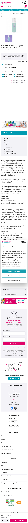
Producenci (4, 462)
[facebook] (12, 408)
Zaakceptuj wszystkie (14, 271)
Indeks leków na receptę (7, 469)
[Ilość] (5, 520)
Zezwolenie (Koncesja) (7, 492)
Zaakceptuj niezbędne (14, 280)
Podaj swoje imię (6, 330)
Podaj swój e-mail (6, 336)
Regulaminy (4, 443)
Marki (2, 465)
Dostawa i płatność (6, 476)
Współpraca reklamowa (7, 449)
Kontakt (3, 439)
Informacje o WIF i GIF (7, 495)
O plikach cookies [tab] (21, 246)
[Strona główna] (1, 13)
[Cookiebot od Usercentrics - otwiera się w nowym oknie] (20, 242)
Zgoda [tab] (4, 246)
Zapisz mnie (14, 343)
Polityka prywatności (6, 446)
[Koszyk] (24, 6)
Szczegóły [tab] (11, 246)
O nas (2, 436)
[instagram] (15, 408)
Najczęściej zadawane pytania (9, 483)
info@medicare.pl (14, 404)
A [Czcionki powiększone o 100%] (25, 1)
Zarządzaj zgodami (14, 275)
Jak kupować (4, 472)
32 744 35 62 (14, 402)
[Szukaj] (5, 6)
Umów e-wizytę (14, 378)
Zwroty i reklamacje (6, 453)
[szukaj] (12, 6)
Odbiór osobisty (5, 479)
